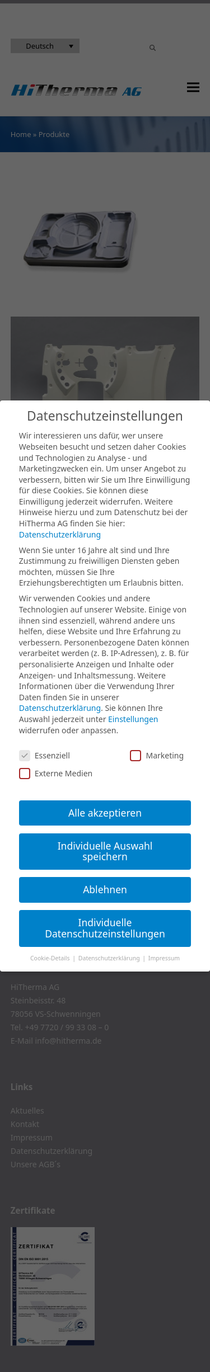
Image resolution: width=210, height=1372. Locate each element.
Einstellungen (133, 719)
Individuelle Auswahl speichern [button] (105, 851)
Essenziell (44, 755)
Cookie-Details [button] (50, 958)
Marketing (157, 755)
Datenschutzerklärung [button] (110, 958)
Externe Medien (55, 773)
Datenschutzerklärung (60, 534)
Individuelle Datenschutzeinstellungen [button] (105, 928)
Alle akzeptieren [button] (105, 812)
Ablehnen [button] (105, 889)
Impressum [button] (164, 958)
